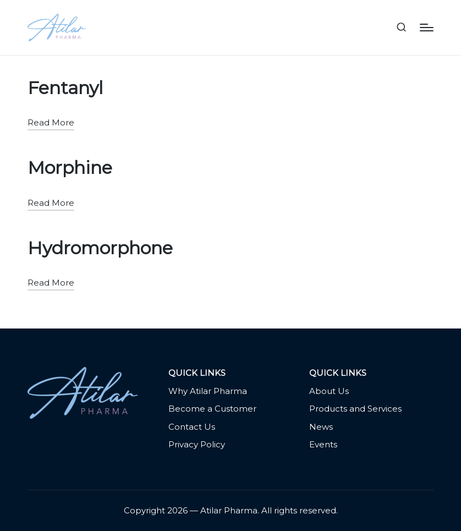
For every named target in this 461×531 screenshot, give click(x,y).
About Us (329, 391)
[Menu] (426, 27)
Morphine (70, 167)
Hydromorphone (100, 248)
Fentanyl (65, 87)
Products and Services (355, 408)
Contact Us (191, 426)
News (321, 426)
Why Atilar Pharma (207, 391)
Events (323, 444)
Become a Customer (212, 408)
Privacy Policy (196, 444)
